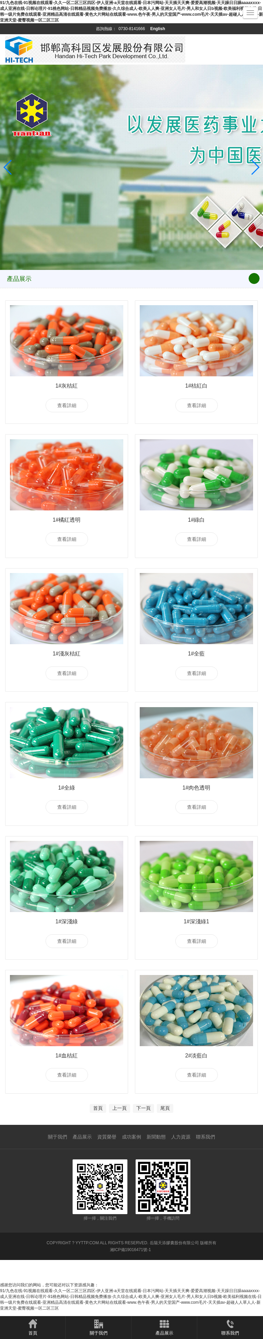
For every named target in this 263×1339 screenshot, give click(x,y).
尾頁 (165, 1136)
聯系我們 (205, 1164)
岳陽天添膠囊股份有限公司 (174, 1270)
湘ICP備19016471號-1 (130, 1277)
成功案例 (131, 1164)
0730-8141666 (131, 28)
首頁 (98, 1136)
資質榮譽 (106, 1164)
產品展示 (82, 1164)
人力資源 (180, 1164)
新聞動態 (156, 1164)
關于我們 (57, 1164)
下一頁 (143, 1136)
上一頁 (119, 1136)
